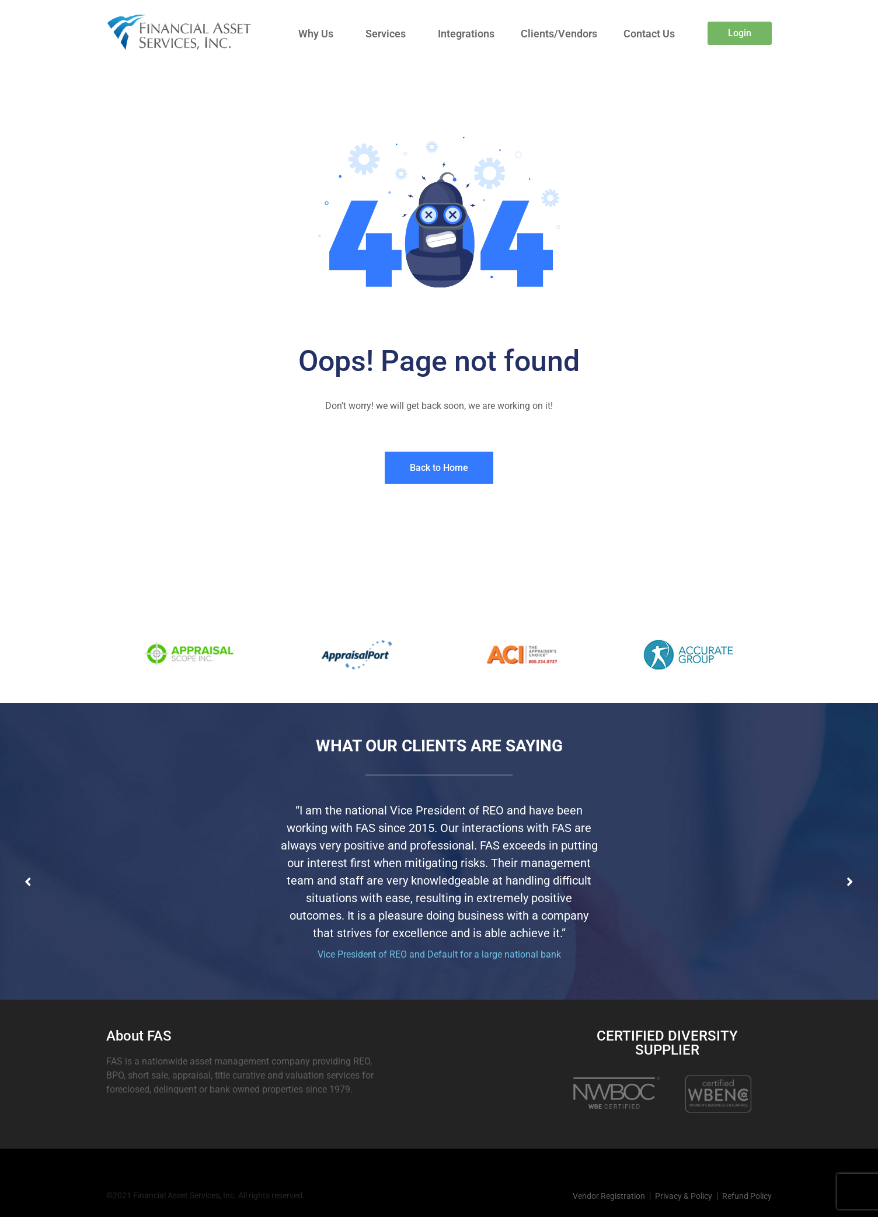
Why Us (315, 33)
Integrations (466, 33)
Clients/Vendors (559, 33)
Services (385, 33)
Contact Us (649, 33)
